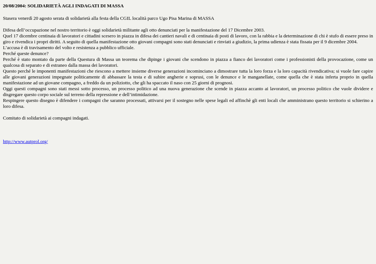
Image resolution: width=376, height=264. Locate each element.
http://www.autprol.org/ (25, 141)
